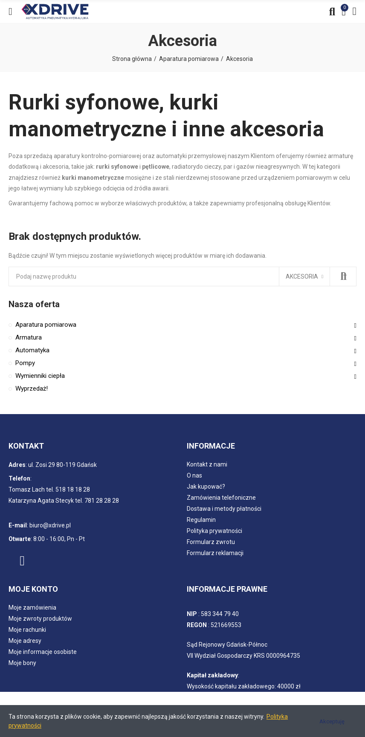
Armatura (28, 337)
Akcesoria (302, 276)
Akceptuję (332, 721)
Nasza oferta (34, 304)
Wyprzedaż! (31, 388)
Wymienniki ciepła (40, 376)
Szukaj (342, 276)
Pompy (25, 363)
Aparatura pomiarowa (45, 324)
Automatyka (32, 350)
